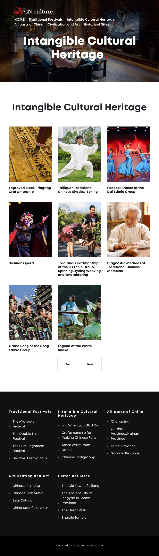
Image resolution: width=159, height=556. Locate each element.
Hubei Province (123, 446)
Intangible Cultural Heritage (91, 19)
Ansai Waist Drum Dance (76, 447)
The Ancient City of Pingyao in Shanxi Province (77, 498)
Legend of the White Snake (75, 348)
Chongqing (120, 421)
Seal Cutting (22, 500)
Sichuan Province (125, 453)
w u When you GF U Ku (80, 425)
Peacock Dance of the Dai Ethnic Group (125, 189)
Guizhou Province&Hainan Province (125, 433)
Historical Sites (96, 24)
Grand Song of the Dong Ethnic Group (29, 348)
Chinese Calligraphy (78, 457)
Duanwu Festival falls (29, 458)
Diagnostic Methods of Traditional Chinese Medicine (126, 267)
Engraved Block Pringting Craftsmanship (30, 189)
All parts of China (28, 24)
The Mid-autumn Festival (26, 424)
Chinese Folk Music (27, 493)
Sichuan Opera (21, 263)
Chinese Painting (26, 485)
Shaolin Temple (74, 517)
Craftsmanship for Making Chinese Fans (79, 435)
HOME (19, 19)
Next (90, 364)
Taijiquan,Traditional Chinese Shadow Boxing (78, 189)
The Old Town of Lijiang (80, 485)
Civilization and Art (64, 24)
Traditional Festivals (46, 19)
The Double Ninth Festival (26, 436)
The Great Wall (74, 510)
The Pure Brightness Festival (28, 448)
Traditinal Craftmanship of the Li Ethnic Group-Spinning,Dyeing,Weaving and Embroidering (79, 269)
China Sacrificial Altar (30, 507)
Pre (68, 364)
